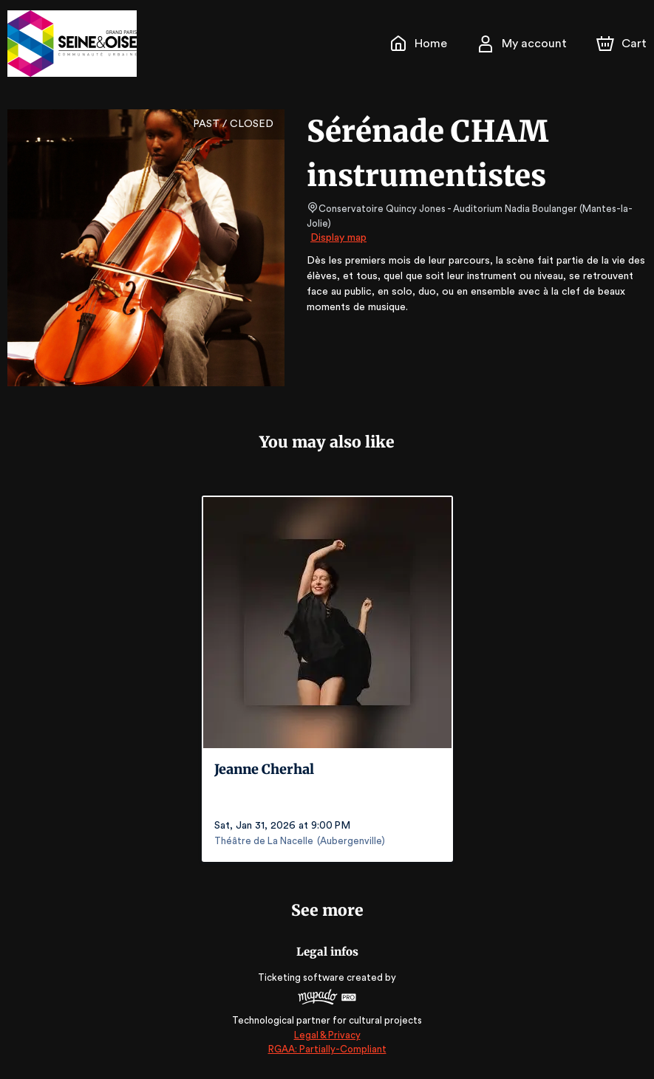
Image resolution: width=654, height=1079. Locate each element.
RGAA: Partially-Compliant (327, 1049)
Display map (338, 224)
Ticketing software (303, 977)
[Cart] (623, 43)
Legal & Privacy (326, 1035)
